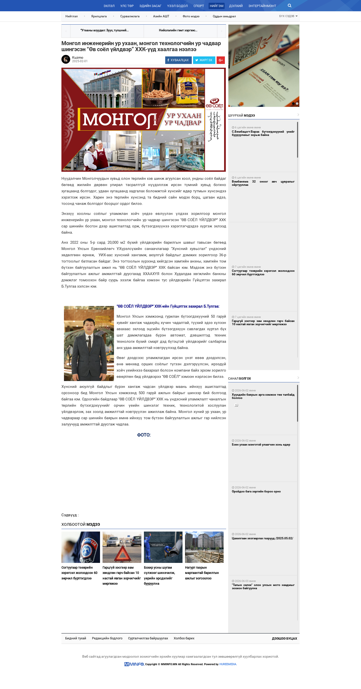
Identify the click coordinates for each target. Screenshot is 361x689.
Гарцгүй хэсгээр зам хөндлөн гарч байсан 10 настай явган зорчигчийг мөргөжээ (122, 575)
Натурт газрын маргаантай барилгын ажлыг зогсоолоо (202, 573)
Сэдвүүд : (70, 515)
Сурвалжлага (130, 16)
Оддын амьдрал (224, 16)
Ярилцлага (99, 16)
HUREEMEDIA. (228, 664)
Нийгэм (216, 6)
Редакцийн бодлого (107, 638)
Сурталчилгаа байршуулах (148, 638)
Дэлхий (236, 6)
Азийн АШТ (161, 16)
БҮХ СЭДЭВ (288, 16)
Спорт (199, 6)
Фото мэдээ (191, 16)
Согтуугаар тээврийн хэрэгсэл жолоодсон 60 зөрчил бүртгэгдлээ (79, 573)
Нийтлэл (71, 16)
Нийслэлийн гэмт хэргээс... (178, 30)
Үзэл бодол (177, 6)
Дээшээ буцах (284, 638)
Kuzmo (77, 57)
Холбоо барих (184, 638)
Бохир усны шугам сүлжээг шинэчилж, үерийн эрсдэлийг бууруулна (159, 575)
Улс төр (127, 6)
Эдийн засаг (150, 6)
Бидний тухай (75, 638)
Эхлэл (109, 6)
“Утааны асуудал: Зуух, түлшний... (104, 30)
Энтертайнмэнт (262, 6)
